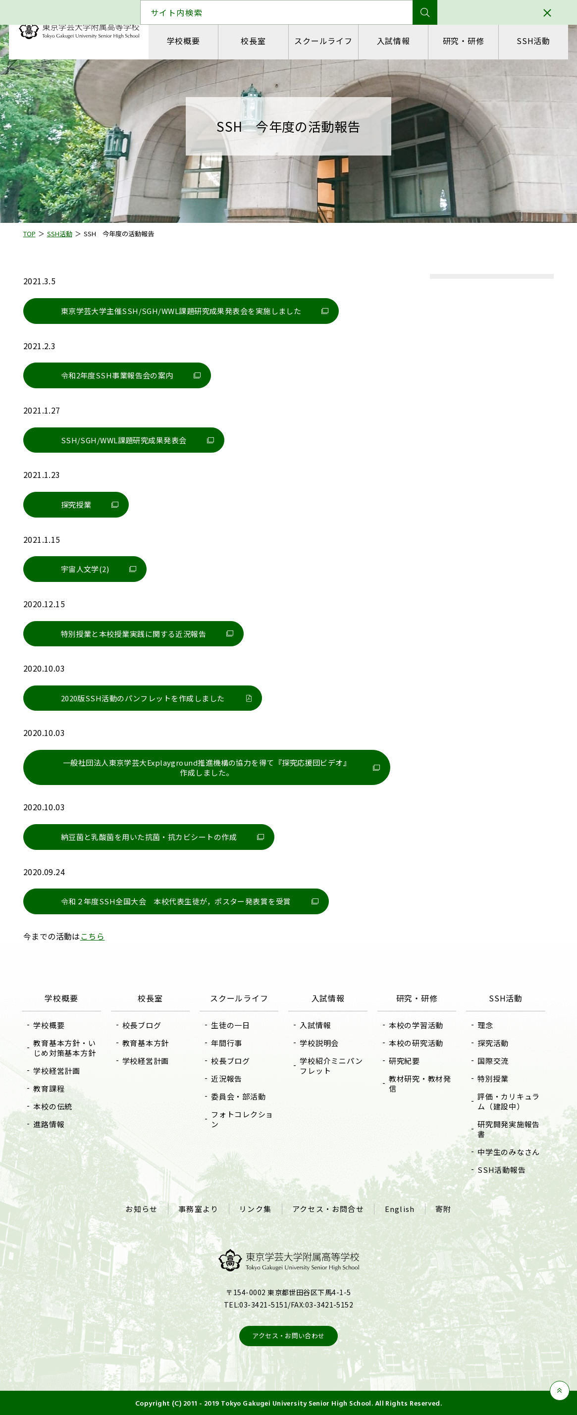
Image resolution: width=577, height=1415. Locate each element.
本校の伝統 (55, 1106)
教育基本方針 (147, 1043)
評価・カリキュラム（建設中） (507, 1101)
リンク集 (256, 1208)
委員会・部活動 (239, 1096)
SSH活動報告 (500, 1169)
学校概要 (184, 41)
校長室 (253, 41)
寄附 (442, 1208)
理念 (484, 1025)
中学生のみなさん (507, 1152)
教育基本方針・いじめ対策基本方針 (67, 1048)
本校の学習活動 (415, 1025)
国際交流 (491, 1060)
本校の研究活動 (415, 1043)
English (399, 1208)
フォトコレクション (243, 1119)
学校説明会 (319, 1043)
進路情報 (51, 1124)
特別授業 (491, 1078)
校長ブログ (143, 1025)
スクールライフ (323, 41)
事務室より (199, 1208)
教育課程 (51, 1088)
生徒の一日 (231, 1025)
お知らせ (143, 1208)
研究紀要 (403, 1060)
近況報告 (227, 1078)
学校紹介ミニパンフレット (331, 1065)
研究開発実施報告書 (507, 1129)
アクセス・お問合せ (328, 1208)
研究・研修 (462, 41)
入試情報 (393, 41)
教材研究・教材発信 (419, 1083)
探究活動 (491, 1043)
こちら (94, 936)
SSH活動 (532, 41)
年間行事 (227, 1043)
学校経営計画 (59, 1070)
